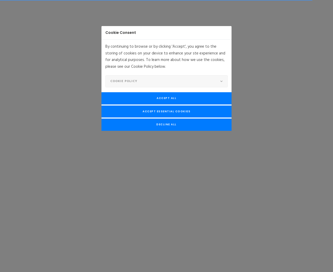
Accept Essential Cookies (166, 111)
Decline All (166, 124)
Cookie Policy (123, 81)
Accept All (166, 98)
